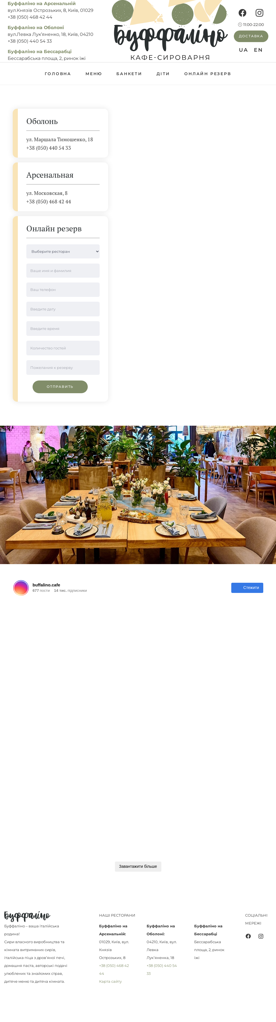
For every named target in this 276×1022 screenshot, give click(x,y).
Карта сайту (110, 981)
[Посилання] (170, 31)
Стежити (247, 588)
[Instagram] (260, 13)
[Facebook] (243, 13)
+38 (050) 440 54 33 (30, 41)
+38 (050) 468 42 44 (30, 17)
